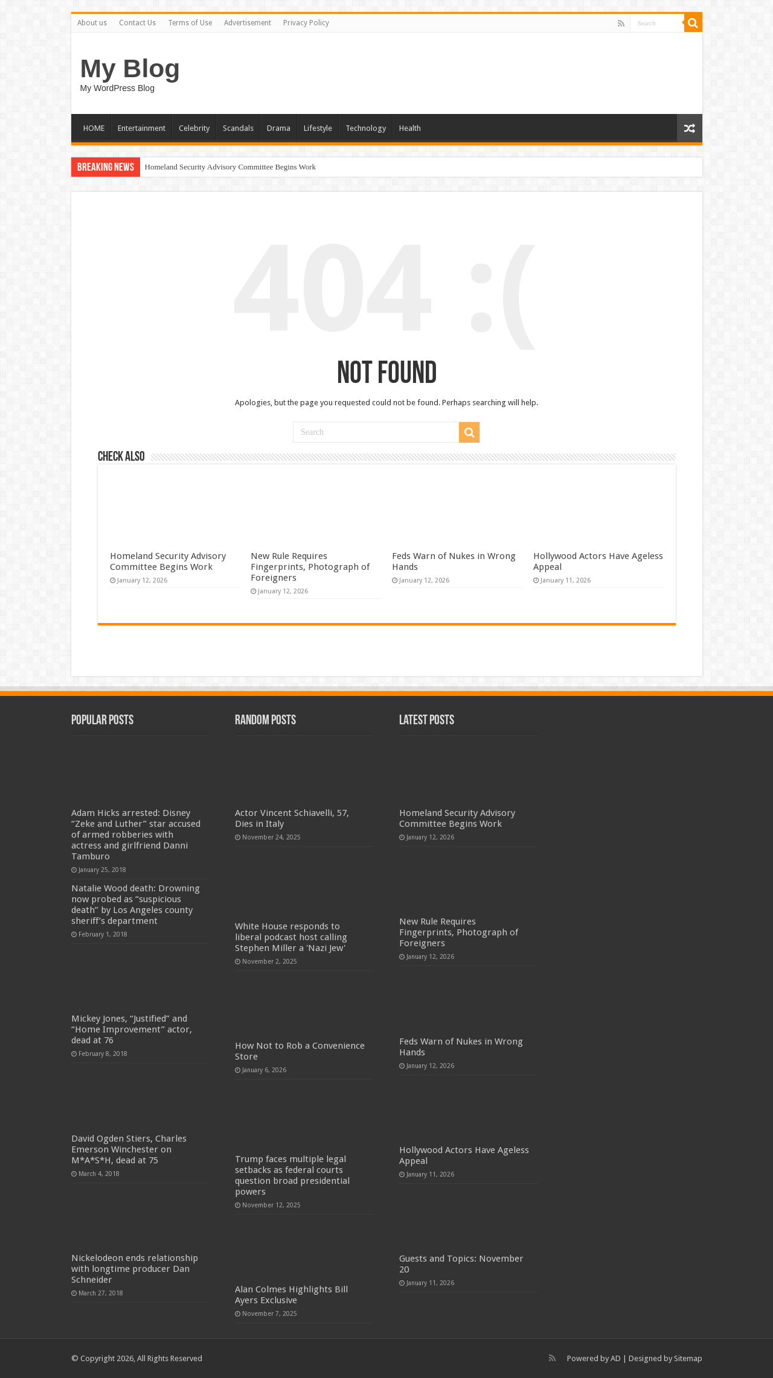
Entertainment (141, 128)
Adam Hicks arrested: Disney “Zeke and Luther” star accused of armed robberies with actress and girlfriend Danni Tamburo (135, 835)
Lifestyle (318, 128)
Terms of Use (190, 23)
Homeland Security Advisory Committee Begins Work (230, 166)
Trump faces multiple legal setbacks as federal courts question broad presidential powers (292, 1175)
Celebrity (194, 128)
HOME (93, 128)
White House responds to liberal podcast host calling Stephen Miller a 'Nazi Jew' (291, 937)
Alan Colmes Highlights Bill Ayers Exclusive (291, 1295)
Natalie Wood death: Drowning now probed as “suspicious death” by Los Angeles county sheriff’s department (135, 904)
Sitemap (688, 1358)
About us (92, 23)
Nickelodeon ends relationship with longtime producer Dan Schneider (134, 1269)
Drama (278, 128)
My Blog (130, 68)
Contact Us (137, 23)
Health (410, 128)
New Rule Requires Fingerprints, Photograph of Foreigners (310, 567)
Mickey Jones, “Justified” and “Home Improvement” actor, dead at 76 (131, 1029)
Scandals (238, 128)
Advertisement (247, 23)
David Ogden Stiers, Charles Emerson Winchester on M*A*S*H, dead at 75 (129, 1149)
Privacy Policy (306, 23)
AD (616, 1358)
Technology (365, 128)
